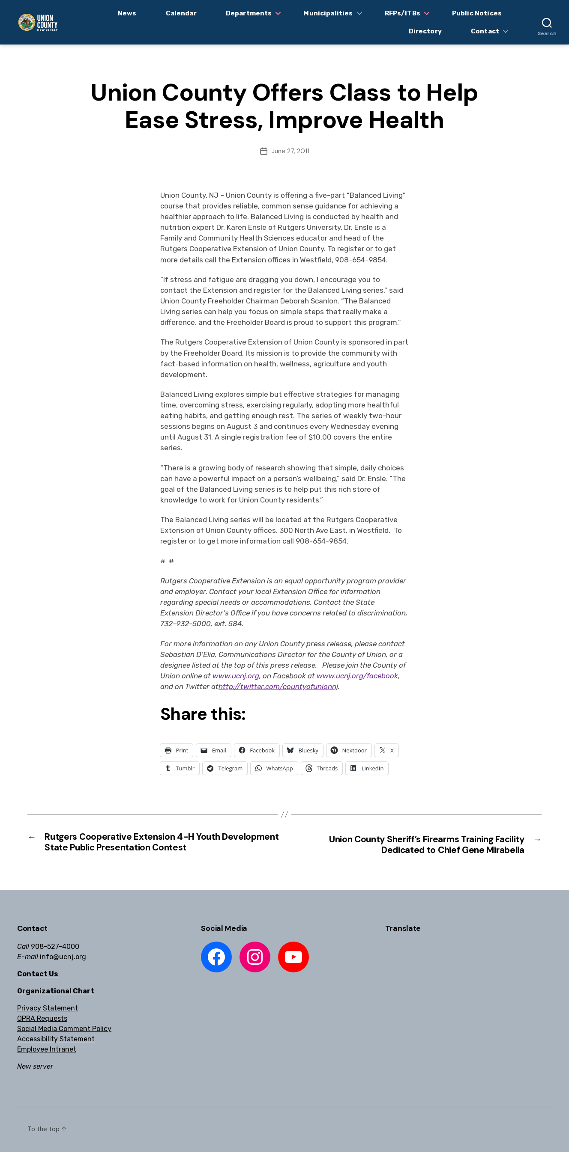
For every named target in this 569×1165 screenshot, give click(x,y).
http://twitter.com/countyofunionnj (278, 686)
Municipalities (328, 13)
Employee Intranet (46, 1062)
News (127, 13)
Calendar (181, 13)
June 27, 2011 (290, 151)
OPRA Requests (42, 1032)
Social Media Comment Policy (64, 1042)
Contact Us (37, 987)
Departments (249, 13)
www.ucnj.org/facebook (357, 676)
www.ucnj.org (236, 676)
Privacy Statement (47, 1021)
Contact (485, 31)
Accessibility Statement (56, 1052)
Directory (425, 31)
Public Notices (477, 13)
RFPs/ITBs (402, 13)
